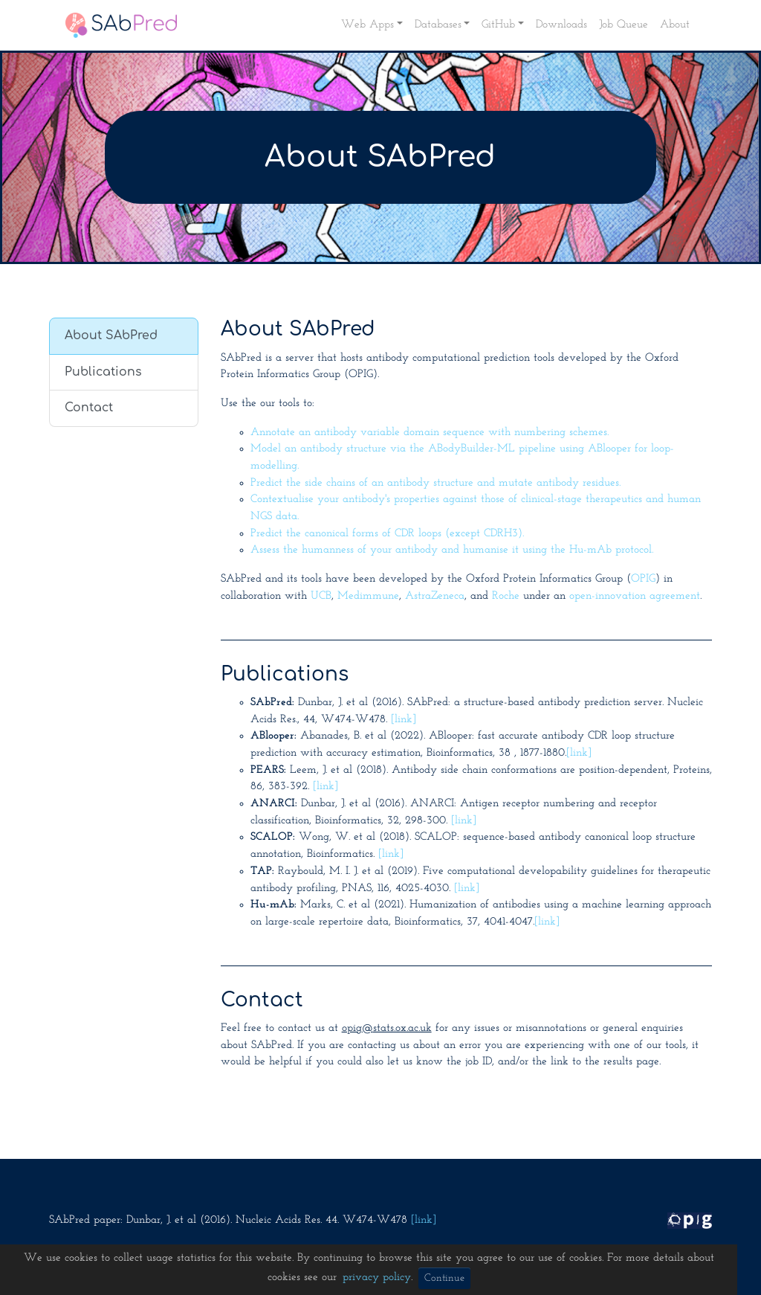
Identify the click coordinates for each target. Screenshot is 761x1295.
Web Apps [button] (367, 24)
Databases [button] (438, 24)
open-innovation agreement (634, 596)
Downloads (561, 24)
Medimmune (368, 596)
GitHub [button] (498, 24)
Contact (89, 407)
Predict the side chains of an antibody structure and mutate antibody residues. (435, 483)
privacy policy (377, 1277)
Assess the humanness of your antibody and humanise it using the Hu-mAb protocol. (451, 550)
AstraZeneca (434, 596)
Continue (444, 1278)
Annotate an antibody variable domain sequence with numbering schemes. (429, 432)
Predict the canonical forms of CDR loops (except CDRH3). (387, 533)
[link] (403, 719)
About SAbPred (111, 335)
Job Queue (623, 24)
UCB (321, 596)
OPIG (643, 579)
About (675, 24)
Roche (505, 596)
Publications (103, 372)
